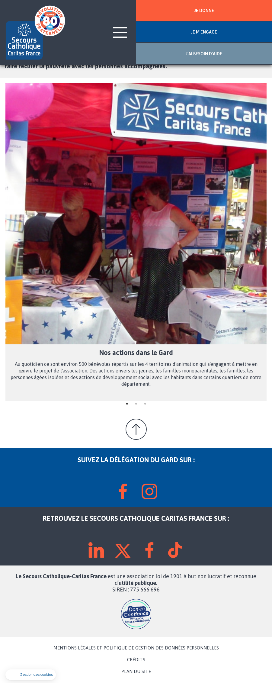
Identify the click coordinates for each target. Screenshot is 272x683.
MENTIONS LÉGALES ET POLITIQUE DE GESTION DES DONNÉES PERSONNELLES (136, 648)
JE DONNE (204, 10)
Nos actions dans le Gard (136, 352)
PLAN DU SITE (136, 671)
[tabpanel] (136, 242)
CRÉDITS (136, 660)
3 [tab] (145, 404)
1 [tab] (127, 404)
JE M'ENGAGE (204, 32)
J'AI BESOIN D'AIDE (204, 53)
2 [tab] (136, 404)
